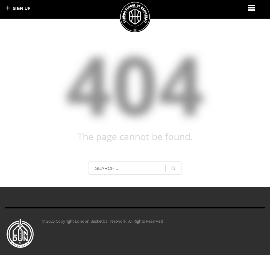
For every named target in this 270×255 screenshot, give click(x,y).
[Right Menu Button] (251, 7)
